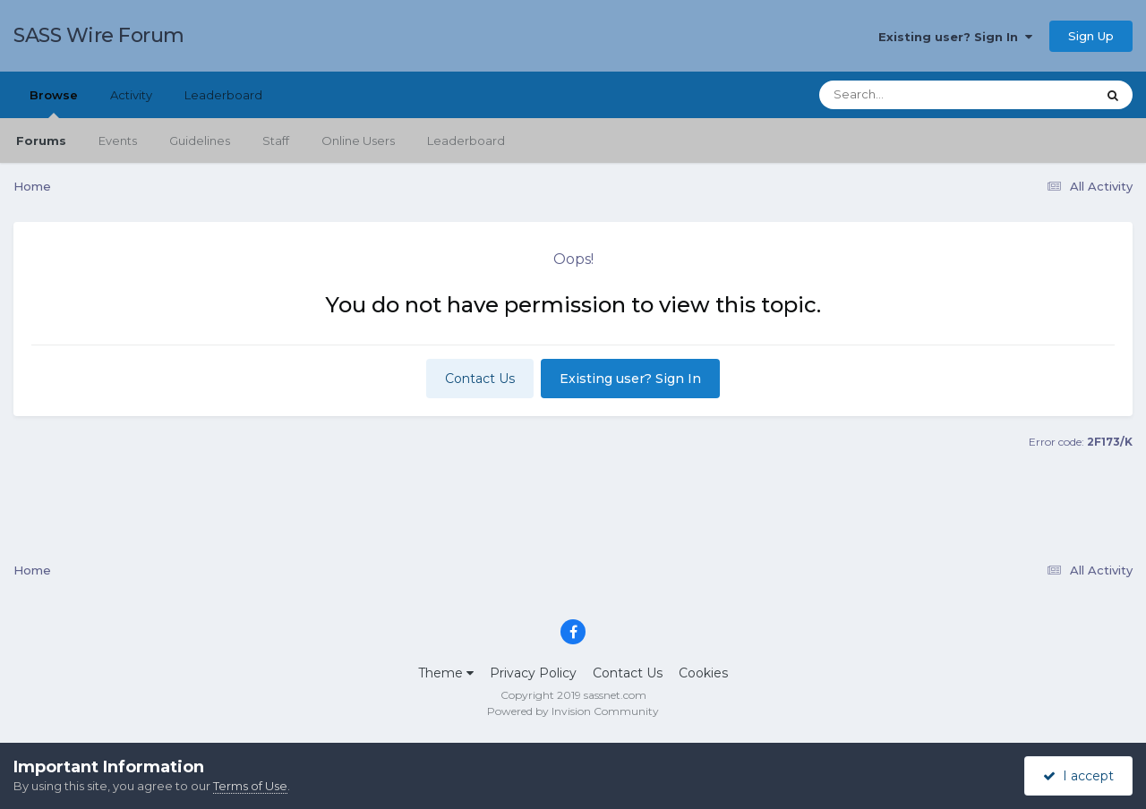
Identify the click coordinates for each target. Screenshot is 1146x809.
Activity (131, 95)
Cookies (703, 673)
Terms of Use (250, 786)
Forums (41, 140)
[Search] (907, 95)
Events (117, 140)
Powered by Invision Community (573, 711)
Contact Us (480, 378)
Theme (446, 673)
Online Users (358, 140)
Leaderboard (466, 140)
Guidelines (199, 140)
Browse (54, 103)
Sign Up (1091, 36)
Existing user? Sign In (955, 37)
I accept (1078, 776)
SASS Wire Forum (98, 35)
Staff (275, 140)
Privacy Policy (533, 673)
